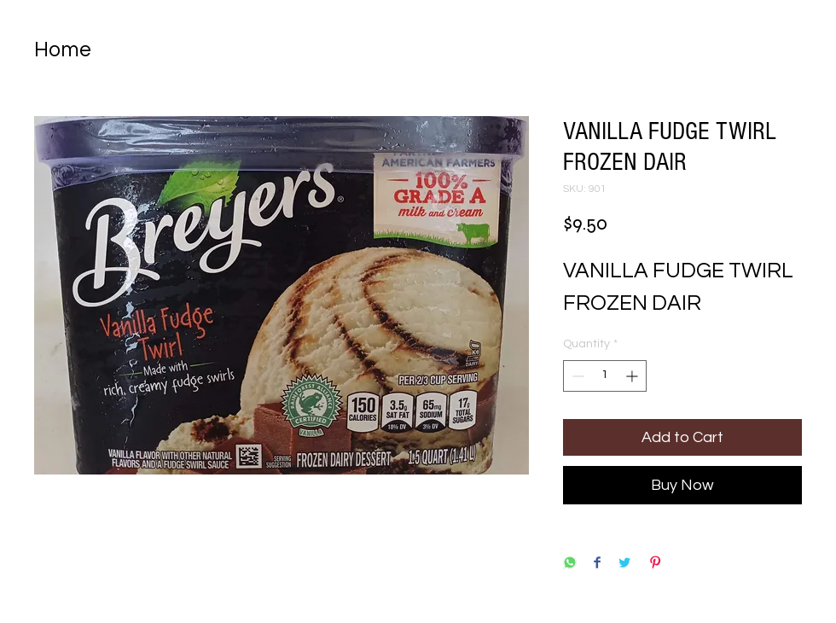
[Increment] (633, 376)
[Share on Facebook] (597, 564)
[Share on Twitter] (624, 564)
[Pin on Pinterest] (655, 564)
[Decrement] (576, 376)
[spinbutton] (605, 376)
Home (62, 49)
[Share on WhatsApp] (570, 564)
